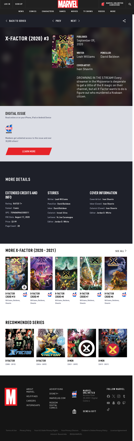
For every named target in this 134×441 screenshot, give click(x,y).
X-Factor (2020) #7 (84, 297)
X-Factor (10, 363)
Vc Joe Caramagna (65, 219)
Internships (33, 408)
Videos (101, 11)
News (21, 11)
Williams (8, 303)
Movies (74, 11)
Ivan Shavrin (52, 79)
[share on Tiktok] (108, 412)
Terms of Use (11, 433)
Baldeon (16, 303)
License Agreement (118, 433)
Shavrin (8, 305)
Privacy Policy (25, 433)
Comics (32, 11)
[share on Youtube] (108, 406)
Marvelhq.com (57, 400)
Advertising (56, 391)
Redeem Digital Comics (53, 408)
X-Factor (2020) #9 (35, 297)
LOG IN (7, 4)
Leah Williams (53, 66)
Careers (31, 403)
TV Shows (88, 11)
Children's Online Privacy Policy (94, 433)
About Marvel (30, 392)
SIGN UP (18, 4)
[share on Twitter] (113, 399)
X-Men (70, 363)
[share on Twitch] (124, 406)
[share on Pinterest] (118, 406)
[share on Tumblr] (124, 399)
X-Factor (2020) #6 (109, 297)
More (112, 11)
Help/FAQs (32, 398)
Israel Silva (62, 215)
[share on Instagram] (118, 399)
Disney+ (53, 396)
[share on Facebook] (108, 399)
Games (62, 11)
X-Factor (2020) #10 (10, 297)
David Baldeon (93, 66)
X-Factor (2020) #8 (59, 297)
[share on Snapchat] (113, 406)
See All (121, 253)
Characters (48, 11)
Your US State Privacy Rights (46, 433)
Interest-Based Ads (58, 436)
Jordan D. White (62, 224)
